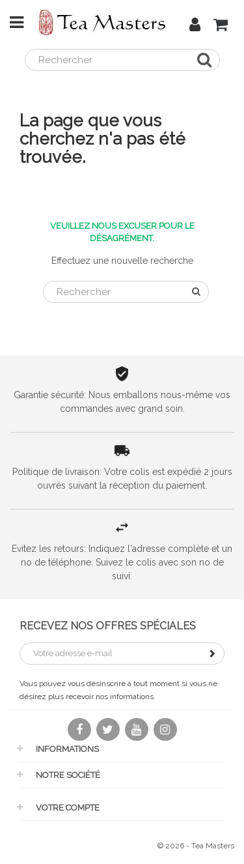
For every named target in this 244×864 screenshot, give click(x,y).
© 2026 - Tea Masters (195, 845)
